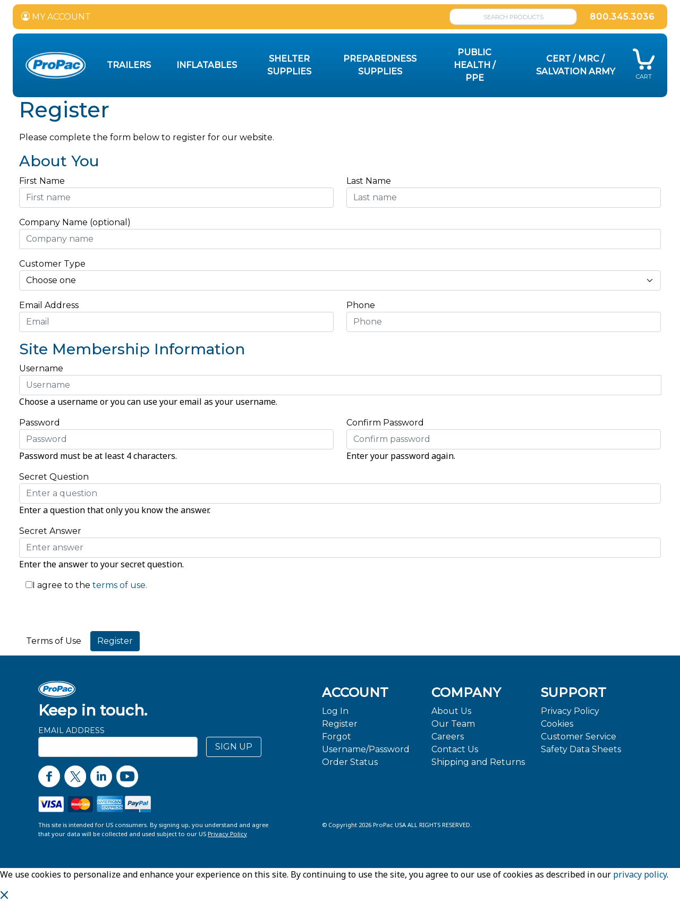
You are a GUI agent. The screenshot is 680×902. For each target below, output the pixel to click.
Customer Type (52, 264)
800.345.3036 (622, 17)
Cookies (557, 724)
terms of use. (118, 585)
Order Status (350, 762)
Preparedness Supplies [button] (379, 65)
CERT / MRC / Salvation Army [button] (575, 65)
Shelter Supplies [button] (289, 65)
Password (39, 423)
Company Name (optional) (75, 222)
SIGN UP (233, 747)
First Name (42, 181)
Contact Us (454, 749)
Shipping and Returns (478, 762)
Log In (335, 711)
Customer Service (578, 736)
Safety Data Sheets (581, 749)
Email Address (51, 305)
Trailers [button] (129, 65)
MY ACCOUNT (56, 17)
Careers (447, 736)
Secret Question (54, 477)
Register (340, 724)
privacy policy (640, 874)
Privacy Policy (570, 711)
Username (41, 368)
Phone (360, 305)
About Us (451, 711)
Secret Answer (50, 531)
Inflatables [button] (206, 65)
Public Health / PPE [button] (475, 65)
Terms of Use (53, 641)
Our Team (453, 724)
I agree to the (61, 585)
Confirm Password (385, 423)
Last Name (368, 181)
